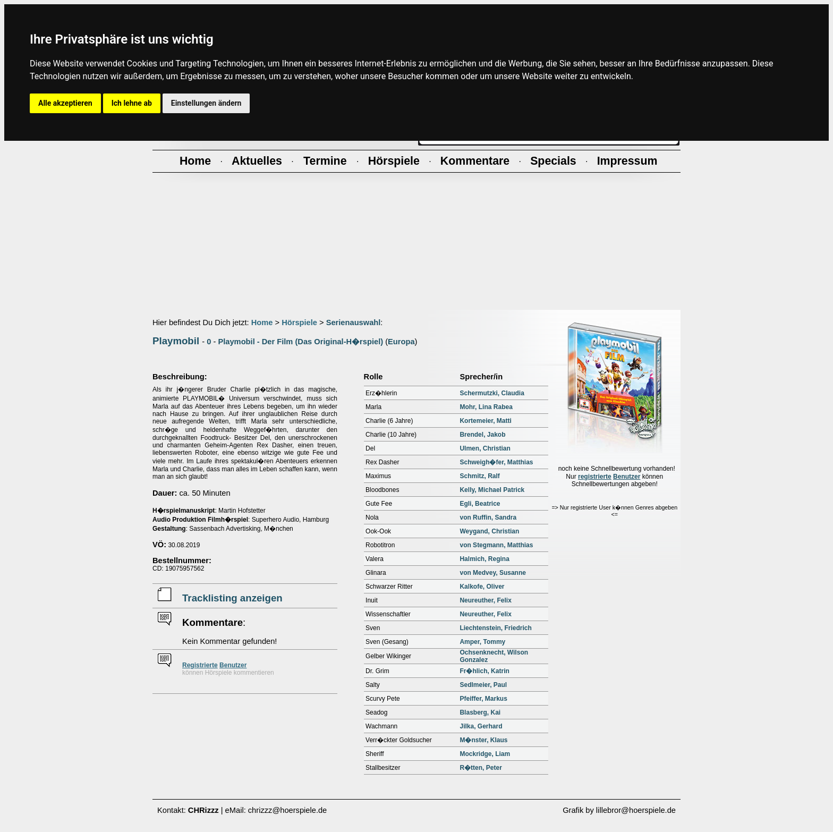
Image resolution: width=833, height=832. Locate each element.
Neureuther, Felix (485, 600)
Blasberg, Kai (480, 712)
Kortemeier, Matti (485, 421)
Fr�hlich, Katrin (484, 671)
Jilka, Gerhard (481, 726)
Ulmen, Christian (485, 448)
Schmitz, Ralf (479, 476)
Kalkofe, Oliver (482, 586)
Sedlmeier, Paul (483, 685)
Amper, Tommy (482, 642)
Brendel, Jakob (482, 434)
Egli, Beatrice (480, 503)
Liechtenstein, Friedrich (495, 628)
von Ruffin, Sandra (488, 517)
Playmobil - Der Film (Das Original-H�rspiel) (300, 341)
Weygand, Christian (489, 531)
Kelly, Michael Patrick (492, 490)
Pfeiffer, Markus (483, 698)
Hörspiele (299, 322)
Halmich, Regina (484, 559)
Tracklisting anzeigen (232, 598)
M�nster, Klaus (483, 740)
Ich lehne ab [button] (132, 103)
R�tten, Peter (481, 767)
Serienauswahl (353, 322)
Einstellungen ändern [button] (206, 103)
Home (262, 322)
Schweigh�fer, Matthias (496, 462)
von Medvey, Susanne (492, 572)
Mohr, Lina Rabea (486, 407)
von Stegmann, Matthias (496, 545)
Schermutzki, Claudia (492, 393)
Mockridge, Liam (485, 754)
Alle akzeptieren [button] (65, 103)
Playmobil (175, 340)
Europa (401, 341)
